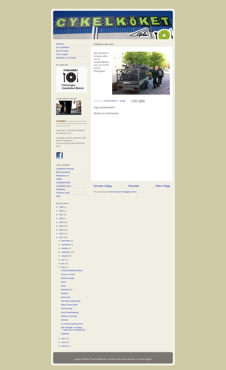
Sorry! (63, 286)
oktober (64, 248)
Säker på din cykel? (69, 305)
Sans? (63, 282)
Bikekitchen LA (62, 176)
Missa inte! (65, 297)
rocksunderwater (128, 359)
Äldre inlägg (163, 185)
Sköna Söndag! (67, 278)
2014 (61, 226)
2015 (61, 222)
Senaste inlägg (103, 185)
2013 (61, 230)
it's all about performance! (72, 324)
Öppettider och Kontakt (66, 58)
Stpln (58, 196)
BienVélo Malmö (63, 172)
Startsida (133, 185)
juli (62, 260)
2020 (61, 207)
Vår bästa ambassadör (71, 301)
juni (63, 263)
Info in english (62, 54)
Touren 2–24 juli (68, 274)
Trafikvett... (65, 334)
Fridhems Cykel (63, 193)
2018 (61, 211)
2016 (61, 218)
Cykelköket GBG (63, 182)
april (63, 338)
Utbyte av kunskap (69, 316)
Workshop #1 (66, 289)
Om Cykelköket (62, 47)
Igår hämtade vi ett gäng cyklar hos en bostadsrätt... (73, 328)
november (66, 244)
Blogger (148, 359)
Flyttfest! (64, 293)
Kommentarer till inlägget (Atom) (123, 192)
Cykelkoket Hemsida (65, 169)
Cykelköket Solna (63, 186)
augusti (64, 256)
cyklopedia (60, 189)
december (66, 241)
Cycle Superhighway (70, 312)
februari (65, 346)
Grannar (64, 320)
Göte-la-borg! (66, 308)
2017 (61, 214)
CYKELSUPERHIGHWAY (72, 270)
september (66, 252)
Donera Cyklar (62, 51)
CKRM (59, 179)
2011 (61, 237)
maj (63, 267)
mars (63, 342)
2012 (61, 234)
